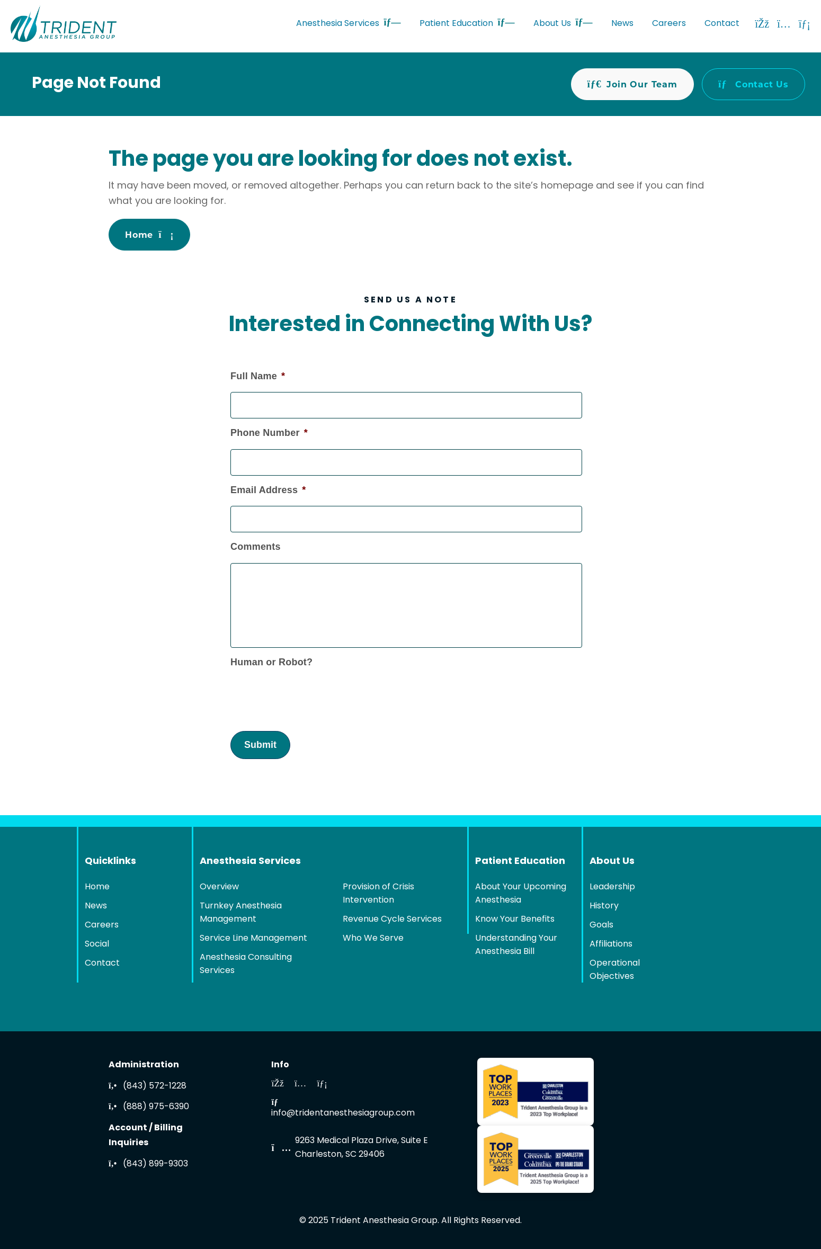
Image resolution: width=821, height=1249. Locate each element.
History (604, 906)
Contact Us (753, 84)
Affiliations (611, 944)
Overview (219, 887)
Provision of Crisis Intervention (378, 893)
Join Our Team (632, 84)
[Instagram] (784, 24)
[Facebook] (762, 24)
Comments (255, 546)
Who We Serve (373, 938)
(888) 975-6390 (149, 1107)
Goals (601, 925)
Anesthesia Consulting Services (246, 964)
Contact (721, 24)
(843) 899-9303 (148, 1164)
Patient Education (467, 24)
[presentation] (310, 693)
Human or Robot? (271, 662)
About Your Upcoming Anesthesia (520, 893)
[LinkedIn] (804, 24)
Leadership (612, 887)
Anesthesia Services (348, 24)
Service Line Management (253, 938)
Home (149, 234)
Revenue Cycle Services (392, 919)
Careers (669, 24)
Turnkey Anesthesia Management (241, 912)
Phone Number (269, 432)
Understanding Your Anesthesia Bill (516, 945)
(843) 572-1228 (147, 1086)
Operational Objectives (615, 970)
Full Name (257, 375)
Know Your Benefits (515, 919)
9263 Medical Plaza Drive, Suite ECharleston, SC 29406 (361, 1148)
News (622, 24)
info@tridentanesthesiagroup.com (343, 1109)
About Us (563, 24)
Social (97, 944)
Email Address (268, 489)
